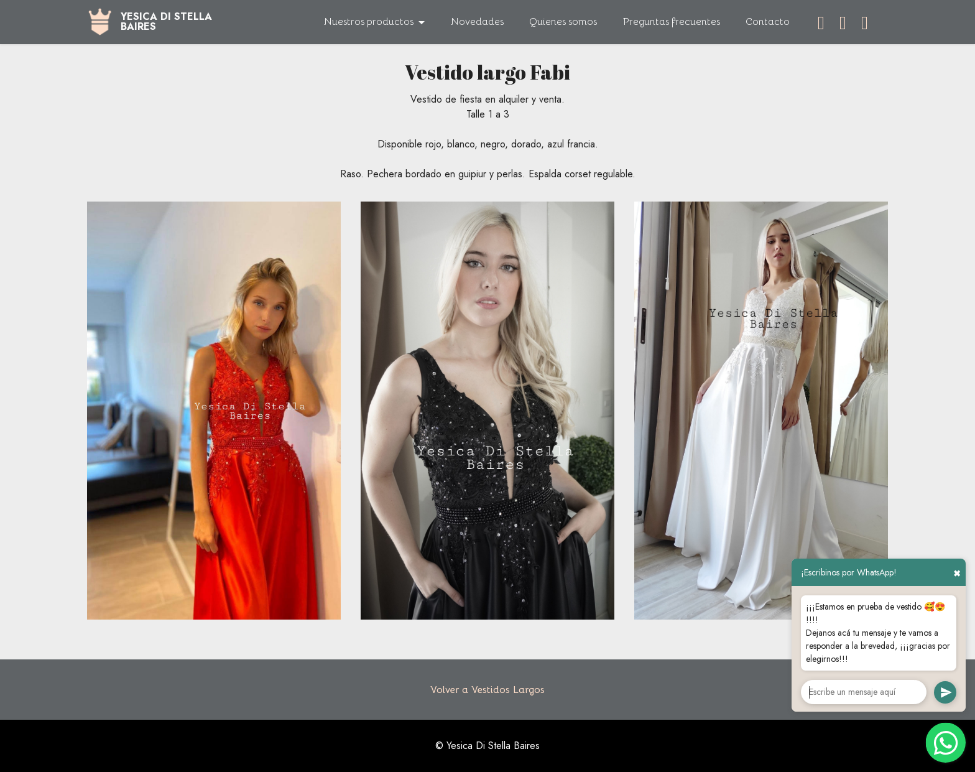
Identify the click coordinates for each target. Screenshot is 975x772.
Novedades (477, 22)
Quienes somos (563, 22)
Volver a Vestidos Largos (487, 690)
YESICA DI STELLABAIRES (166, 22)
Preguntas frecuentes (671, 22)
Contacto (768, 22)
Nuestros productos (369, 22)
